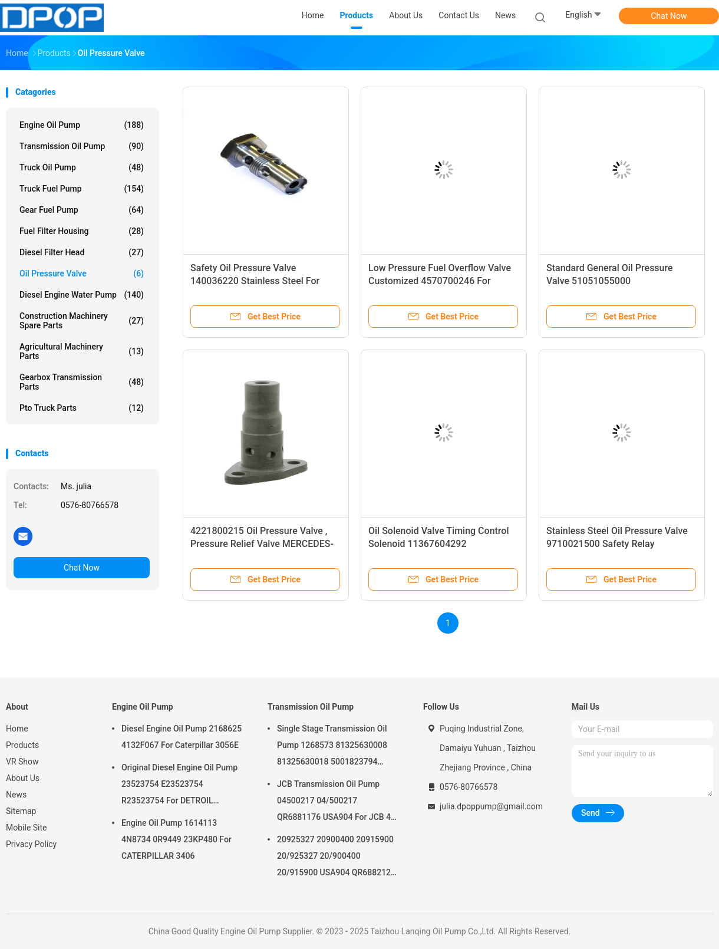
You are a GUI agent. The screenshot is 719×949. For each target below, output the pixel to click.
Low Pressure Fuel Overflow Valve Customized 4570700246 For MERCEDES (439, 280)
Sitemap (21, 811)
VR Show (22, 761)
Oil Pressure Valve (81, 273)
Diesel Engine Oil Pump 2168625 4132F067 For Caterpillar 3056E (181, 737)
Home (17, 728)
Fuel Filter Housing (81, 231)
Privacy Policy (31, 844)
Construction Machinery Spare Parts (81, 320)
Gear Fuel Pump (81, 210)
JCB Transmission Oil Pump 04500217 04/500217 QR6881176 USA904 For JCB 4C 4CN (336, 802)
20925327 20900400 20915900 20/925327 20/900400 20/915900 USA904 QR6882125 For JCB (336, 858)
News (16, 794)
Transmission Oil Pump (81, 146)
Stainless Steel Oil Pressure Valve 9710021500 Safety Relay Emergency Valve (617, 543)
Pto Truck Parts (81, 408)
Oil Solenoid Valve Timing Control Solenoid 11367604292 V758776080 (438, 543)
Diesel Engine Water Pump (81, 295)
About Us (22, 778)
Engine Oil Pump (81, 125)
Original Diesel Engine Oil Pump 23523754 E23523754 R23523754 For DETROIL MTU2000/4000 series (179, 786)
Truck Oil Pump (81, 167)
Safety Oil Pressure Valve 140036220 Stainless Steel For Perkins (254, 280)
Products (22, 745)
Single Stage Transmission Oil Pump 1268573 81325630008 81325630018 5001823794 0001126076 (332, 747)
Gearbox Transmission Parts (81, 382)
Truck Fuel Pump (81, 189)
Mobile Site (26, 827)
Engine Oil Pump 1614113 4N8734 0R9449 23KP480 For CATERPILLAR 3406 (176, 839)
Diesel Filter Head (81, 252)
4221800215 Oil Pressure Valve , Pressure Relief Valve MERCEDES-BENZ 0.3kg (262, 543)
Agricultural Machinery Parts (81, 351)
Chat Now (669, 16)
